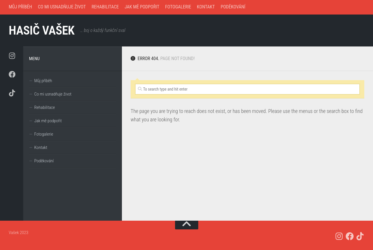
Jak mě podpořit (142, 7)
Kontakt (206, 7)
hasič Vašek (42, 30)
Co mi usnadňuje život (62, 7)
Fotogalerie (178, 7)
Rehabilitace (105, 7)
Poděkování (233, 7)
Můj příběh (20, 7)
